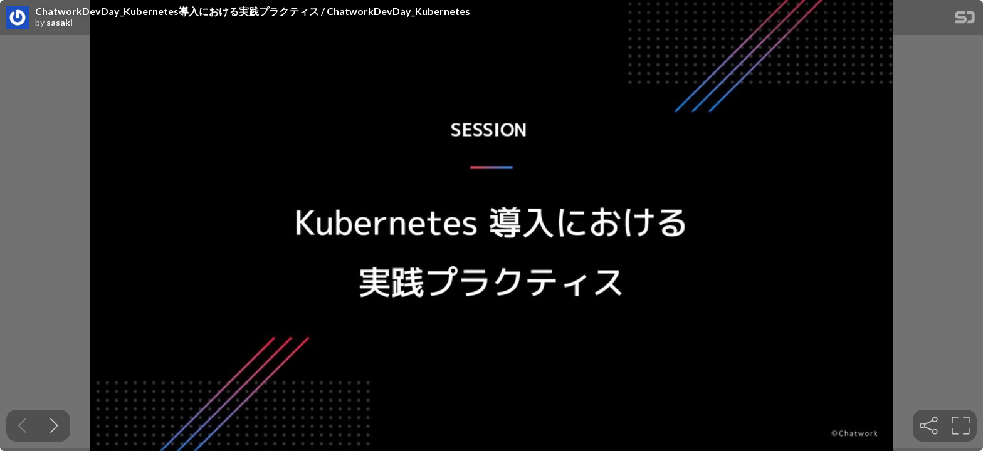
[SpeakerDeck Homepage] (965, 20)
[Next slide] (54, 426)
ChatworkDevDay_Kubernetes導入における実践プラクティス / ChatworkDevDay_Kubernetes (252, 11)
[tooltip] (929, 426)
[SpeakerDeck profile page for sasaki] (17, 18)
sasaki (59, 22)
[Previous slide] (22, 426)
